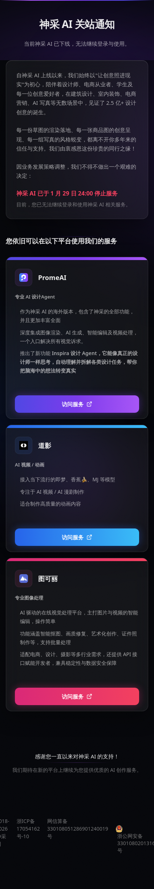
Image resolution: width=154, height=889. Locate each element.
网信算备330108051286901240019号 (77, 829)
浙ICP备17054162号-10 (28, 829)
